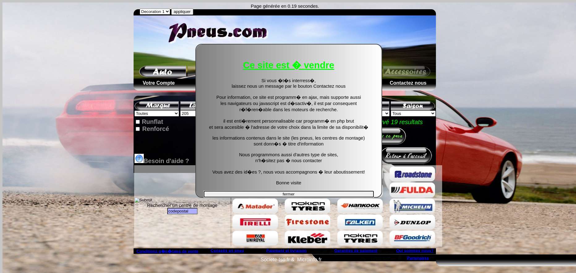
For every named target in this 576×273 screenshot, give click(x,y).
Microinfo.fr (309, 259)
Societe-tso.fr (275, 259)
